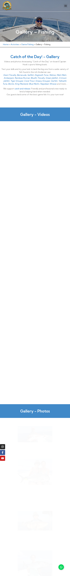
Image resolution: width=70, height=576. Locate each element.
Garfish (54, 74)
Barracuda (21, 68)
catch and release (22, 82)
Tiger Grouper (16, 74)
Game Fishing (27, 44)
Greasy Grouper (42, 74)
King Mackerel (21, 77)
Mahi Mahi (61, 68)
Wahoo (52, 68)
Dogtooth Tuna (41, 68)
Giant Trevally (9, 68)
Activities (15, 44)
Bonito (11, 77)
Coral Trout (29, 74)
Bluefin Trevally (38, 71)
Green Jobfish (52, 71)
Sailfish (30, 68)
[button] (66, 6)
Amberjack (9, 71)
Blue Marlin (34, 77)
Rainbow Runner (22, 71)
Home (6, 44)
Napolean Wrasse (48, 77)
